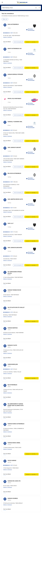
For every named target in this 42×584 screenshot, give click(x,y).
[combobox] (21, 8)
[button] (36, 7)
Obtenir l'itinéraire (7, 37)
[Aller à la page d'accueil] (22, 2)
